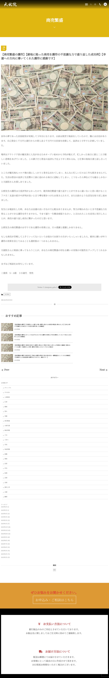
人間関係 (7, 377)
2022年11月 (4, 511)
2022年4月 (4, 534)
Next (104, 350)
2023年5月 (4, 490)
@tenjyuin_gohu (50, 287)
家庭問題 (7, 429)
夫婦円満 (7, 406)
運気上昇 (7, 467)
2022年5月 (4, 531)
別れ (6, 392)
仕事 (6, 382)
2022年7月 (4, 524)
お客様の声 (4, 363)
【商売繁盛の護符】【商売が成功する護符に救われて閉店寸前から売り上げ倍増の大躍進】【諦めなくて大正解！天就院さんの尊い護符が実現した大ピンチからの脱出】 (33, 336)
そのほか (7, 373)
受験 (6, 396)
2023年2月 (4, 500)
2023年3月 (4, 497)
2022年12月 (4, 507)
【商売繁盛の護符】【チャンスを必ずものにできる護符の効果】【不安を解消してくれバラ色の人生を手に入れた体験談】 (86, 325)
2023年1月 (4, 504)
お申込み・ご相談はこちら (54, 581)
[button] (105, 4)
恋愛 (6, 444)
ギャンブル (8, 368)
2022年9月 (4, 517)
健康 (6, 387)
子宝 (6, 415)
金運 (6, 472)
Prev (5, 350)
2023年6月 (4, 487)
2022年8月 (4, 521)
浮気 (6, 448)
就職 (6, 434)
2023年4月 (4, 494)
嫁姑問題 (7, 411)
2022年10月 (4, 514)
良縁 (6, 458)
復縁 (6, 439)
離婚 (6, 477)
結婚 (6, 453)
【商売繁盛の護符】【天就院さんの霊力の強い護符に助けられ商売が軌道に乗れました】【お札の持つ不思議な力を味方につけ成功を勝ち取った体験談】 (33, 325)
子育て (7, 420)
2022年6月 (4, 527)
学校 (6, 425)
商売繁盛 (7, 294)
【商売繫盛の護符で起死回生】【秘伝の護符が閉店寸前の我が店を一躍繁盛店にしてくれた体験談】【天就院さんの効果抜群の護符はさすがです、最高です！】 (86, 336)
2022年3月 (4, 538)
